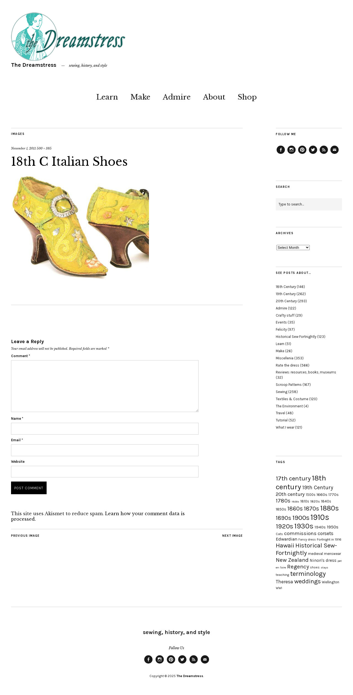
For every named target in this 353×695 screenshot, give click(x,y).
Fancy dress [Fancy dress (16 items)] (307, 539)
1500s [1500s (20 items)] (310, 495)
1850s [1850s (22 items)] (281, 509)
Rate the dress (287, 365)
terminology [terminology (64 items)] (308, 574)
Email (17, 440)
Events (281, 322)
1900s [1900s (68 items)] (300, 518)
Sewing (281, 392)
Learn (107, 97)
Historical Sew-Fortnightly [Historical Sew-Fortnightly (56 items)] (306, 549)
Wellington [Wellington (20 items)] (330, 582)
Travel (280, 413)
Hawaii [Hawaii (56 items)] (285, 545)
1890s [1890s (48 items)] (283, 518)
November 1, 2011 (23, 148)
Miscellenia (284, 358)
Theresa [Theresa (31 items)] (284, 581)
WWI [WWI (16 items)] (279, 588)
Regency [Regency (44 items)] (298, 566)
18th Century (286, 287)
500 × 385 (44, 148)
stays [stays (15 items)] (324, 567)
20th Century (286, 301)
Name (17, 418)
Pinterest (302, 153)
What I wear (285, 427)
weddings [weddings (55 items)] (307, 581)
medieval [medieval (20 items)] (315, 554)
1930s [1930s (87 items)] (304, 526)
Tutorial (282, 420)
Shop (247, 97)
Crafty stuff (285, 315)
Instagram (291, 153)
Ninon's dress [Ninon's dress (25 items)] (323, 560)
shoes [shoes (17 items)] (315, 567)
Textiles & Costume (292, 399)
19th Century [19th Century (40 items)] (317, 487)
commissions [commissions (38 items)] (300, 533)
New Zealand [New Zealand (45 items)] (292, 560)
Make (140, 97)
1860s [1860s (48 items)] (295, 508)
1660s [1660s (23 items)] (322, 494)
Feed (324, 153)
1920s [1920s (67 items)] (284, 526)
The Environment (289, 406)
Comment (20, 356)
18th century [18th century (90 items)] (301, 482)
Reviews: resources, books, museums (306, 372)
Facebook (281, 153)
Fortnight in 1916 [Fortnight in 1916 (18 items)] (329, 539)
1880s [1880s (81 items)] (329, 508)
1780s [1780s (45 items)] (283, 500)
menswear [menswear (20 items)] (332, 554)
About (214, 97)
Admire (177, 97)
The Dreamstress (33, 65)
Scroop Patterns (289, 385)
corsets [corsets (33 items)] (325, 533)
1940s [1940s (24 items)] (320, 527)
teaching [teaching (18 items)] (282, 575)
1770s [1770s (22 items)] (333, 494)
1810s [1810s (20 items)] (304, 501)
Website (18, 461)
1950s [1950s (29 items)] (332, 527)
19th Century (286, 294)
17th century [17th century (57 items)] (293, 478)
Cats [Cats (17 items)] (279, 534)
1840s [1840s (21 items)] (326, 501)
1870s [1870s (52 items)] (311, 508)
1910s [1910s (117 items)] (320, 517)
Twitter (313, 153)
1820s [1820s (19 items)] (315, 501)
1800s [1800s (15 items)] (295, 501)
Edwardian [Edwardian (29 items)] (286, 539)
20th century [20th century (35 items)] (290, 494)
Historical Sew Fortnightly (296, 337)
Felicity (281, 329)
